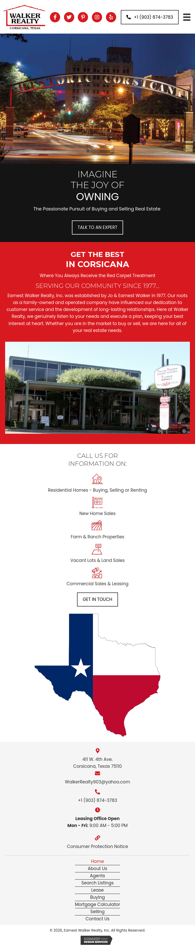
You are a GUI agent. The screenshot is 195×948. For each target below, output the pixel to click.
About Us (97, 868)
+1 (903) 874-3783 (97, 800)
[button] (55, 17)
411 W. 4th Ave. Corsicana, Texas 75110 (97, 762)
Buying (97, 897)
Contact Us (97, 919)
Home (97, 861)
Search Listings (97, 883)
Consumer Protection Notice (97, 846)
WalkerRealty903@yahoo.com (97, 782)
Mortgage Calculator (97, 904)
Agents (97, 876)
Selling (97, 912)
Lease (97, 890)
